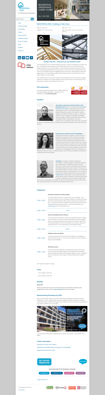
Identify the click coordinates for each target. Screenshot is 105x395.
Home (19, 23)
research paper (52, 206)
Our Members (21, 29)
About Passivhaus (22, 26)
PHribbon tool (59, 174)
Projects (20, 32)
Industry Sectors (22, 35)
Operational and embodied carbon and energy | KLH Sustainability (54, 347)
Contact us (21, 50)
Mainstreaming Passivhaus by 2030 (46, 350)
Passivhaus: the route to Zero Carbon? (47, 344)
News (19, 44)
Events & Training (22, 41)
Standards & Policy (23, 38)
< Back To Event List (42, 379)
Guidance (20, 47)
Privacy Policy (21, 390)
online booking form (59, 289)
